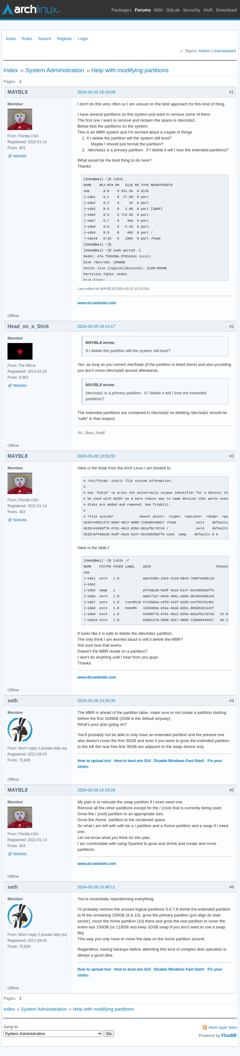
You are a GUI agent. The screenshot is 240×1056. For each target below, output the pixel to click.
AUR (208, 10)
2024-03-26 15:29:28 (96, 790)
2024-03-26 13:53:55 (96, 456)
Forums (143, 10)
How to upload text (94, 761)
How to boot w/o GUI (132, 761)
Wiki (158, 10)
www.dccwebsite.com (97, 303)
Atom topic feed (222, 1027)
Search (44, 38)
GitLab (173, 10)
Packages (122, 10)
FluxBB (229, 1035)
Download (226, 10)
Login (83, 38)
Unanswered (224, 50)
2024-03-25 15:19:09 (96, 92)
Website (20, 156)
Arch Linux (31, 9)
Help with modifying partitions (129, 70)
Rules (27, 38)
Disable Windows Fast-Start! (179, 761)
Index (11, 38)
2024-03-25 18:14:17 (96, 326)
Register (64, 38)
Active (203, 50)
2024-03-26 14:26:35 (96, 700)
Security (191, 10)
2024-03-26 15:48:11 (96, 887)
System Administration (54, 70)
